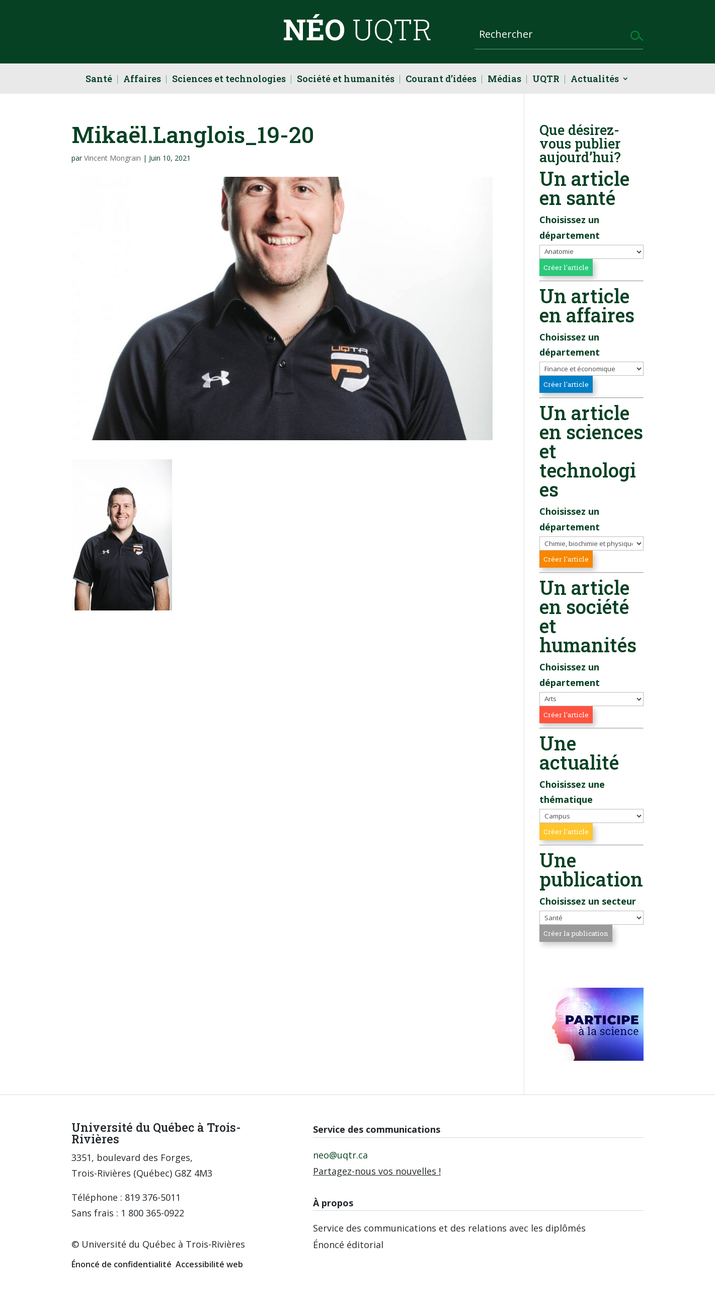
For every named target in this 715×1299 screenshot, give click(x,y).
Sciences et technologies (229, 80)
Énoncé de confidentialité (121, 1264)
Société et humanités (345, 80)
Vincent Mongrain (112, 158)
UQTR (546, 80)
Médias (504, 80)
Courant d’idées (441, 80)
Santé (99, 80)
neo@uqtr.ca (340, 1155)
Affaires (142, 80)
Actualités (595, 80)
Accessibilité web (209, 1264)
